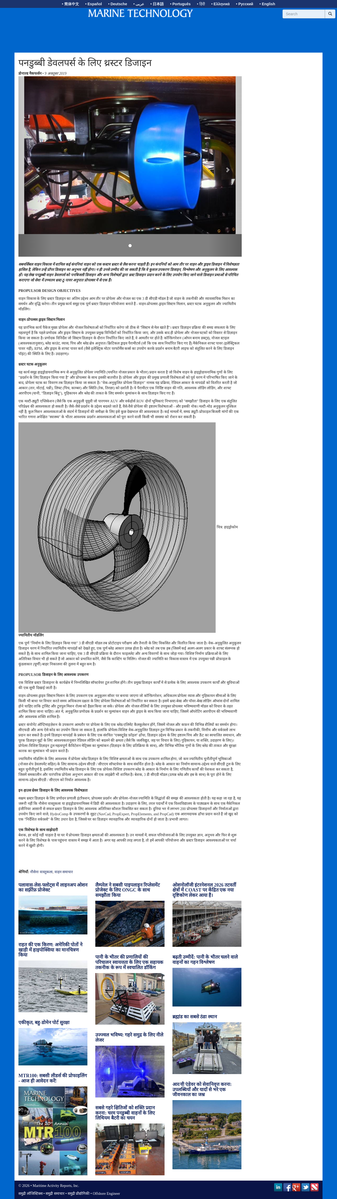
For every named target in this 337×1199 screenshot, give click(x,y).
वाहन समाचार (63, 872)
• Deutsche (117, 4)
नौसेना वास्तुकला (41, 872)
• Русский (244, 4)
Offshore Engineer (106, 1194)
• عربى (138, 4)
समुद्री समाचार (55, 1194)
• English (267, 4)
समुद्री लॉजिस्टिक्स (30, 1194)
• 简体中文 (70, 4)
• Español (93, 4)
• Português (180, 4)
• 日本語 (157, 4)
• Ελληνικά (220, 4)
